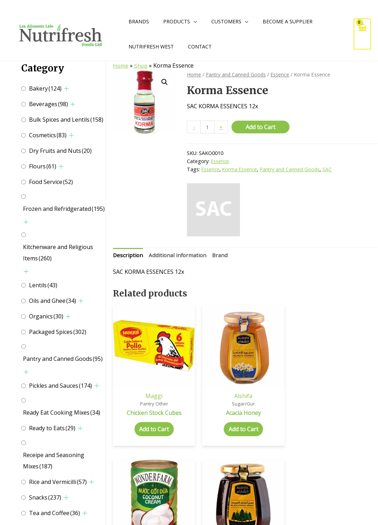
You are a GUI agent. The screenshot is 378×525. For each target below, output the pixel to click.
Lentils (43, 285)
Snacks (45, 497)
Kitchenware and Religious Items (58, 252)
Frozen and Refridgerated (64, 209)
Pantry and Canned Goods (63, 359)
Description (128, 256)
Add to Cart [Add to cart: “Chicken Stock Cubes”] (143, 417)
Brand (223, 256)
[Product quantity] (207, 127)
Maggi (143, 376)
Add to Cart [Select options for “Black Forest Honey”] (347, 417)
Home (121, 65)
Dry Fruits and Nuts (60, 151)
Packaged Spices (57, 332)
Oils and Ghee (52, 301)
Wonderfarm (279, 376)
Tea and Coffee (54, 513)
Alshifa (211, 376)
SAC (330, 170)
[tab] (128, 256)
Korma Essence (241, 170)
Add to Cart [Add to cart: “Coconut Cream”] (279, 410)
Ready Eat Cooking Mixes (61, 412)
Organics (46, 316)
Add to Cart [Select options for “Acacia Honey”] (211, 410)
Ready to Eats (52, 428)
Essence (282, 74)
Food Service (51, 182)
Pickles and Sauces (60, 386)
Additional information (179, 256)
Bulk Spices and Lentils (66, 119)
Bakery (45, 88)
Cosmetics (48, 135)
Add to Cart (261, 127)
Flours (42, 166)
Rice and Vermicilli (58, 482)
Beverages (48, 104)
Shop (141, 65)
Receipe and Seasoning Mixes (53, 460)
